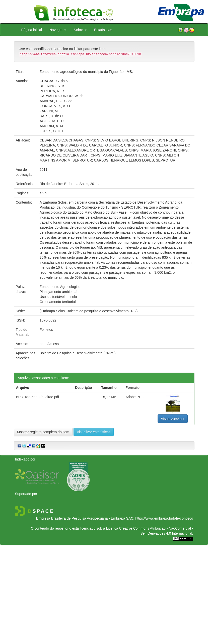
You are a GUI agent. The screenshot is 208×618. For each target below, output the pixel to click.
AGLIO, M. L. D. (52, 121)
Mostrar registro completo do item (43, 432)
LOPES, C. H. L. (52, 131)
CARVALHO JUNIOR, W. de (62, 96)
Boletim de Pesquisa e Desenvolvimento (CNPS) (78, 353)
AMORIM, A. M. (52, 126)
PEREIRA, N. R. (52, 91)
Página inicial (31, 30)
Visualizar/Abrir (172, 419)
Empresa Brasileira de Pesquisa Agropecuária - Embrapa (80, 518)
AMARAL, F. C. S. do (56, 101)
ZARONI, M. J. (51, 111)
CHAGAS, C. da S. (54, 81)
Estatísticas (103, 30)
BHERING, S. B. (52, 86)
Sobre (80, 30)
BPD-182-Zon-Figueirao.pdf (37, 397)
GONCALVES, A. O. (55, 106)
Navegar (57, 30)
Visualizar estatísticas (93, 432)
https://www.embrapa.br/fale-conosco (164, 518)
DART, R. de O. (52, 116)
